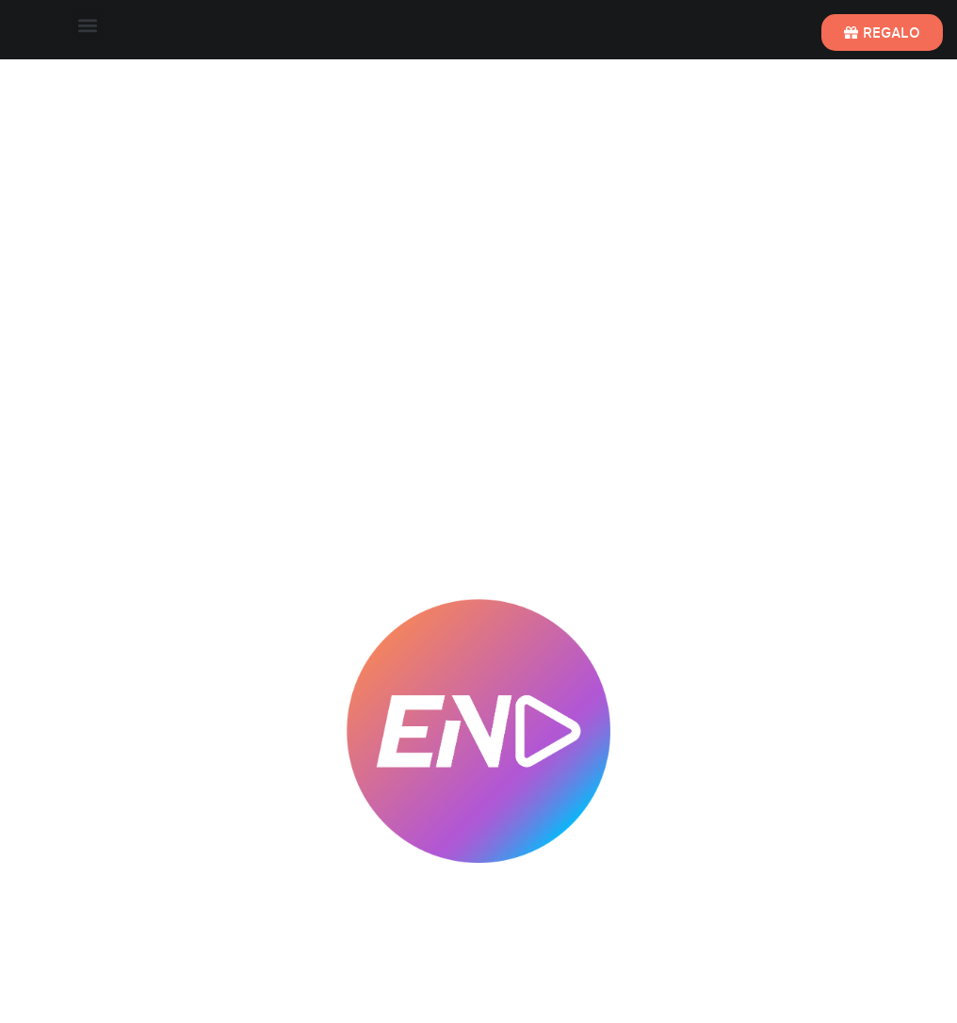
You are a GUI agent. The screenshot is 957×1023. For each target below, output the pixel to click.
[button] (87, 25)
